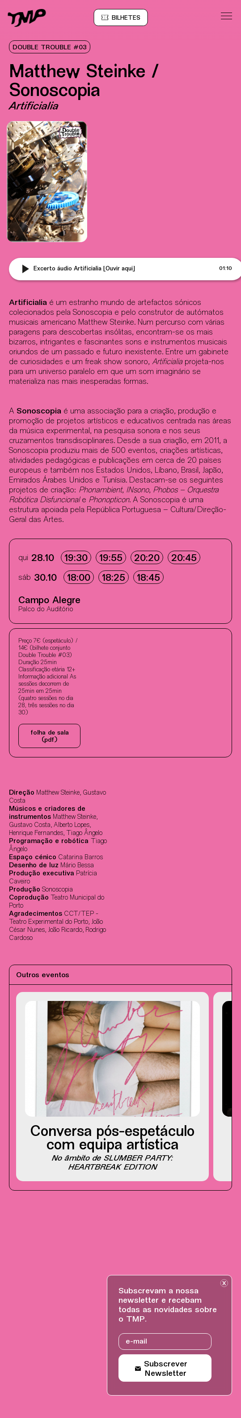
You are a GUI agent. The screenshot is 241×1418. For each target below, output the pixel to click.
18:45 (148, 578)
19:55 (111, 558)
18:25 (113, 578)
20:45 (184, 558)
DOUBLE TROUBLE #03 (50, 48)
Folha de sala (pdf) (49, 736)
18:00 (78, 578)
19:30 (76, 558)
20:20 (147, 558)
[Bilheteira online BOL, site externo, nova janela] (126, 17)
